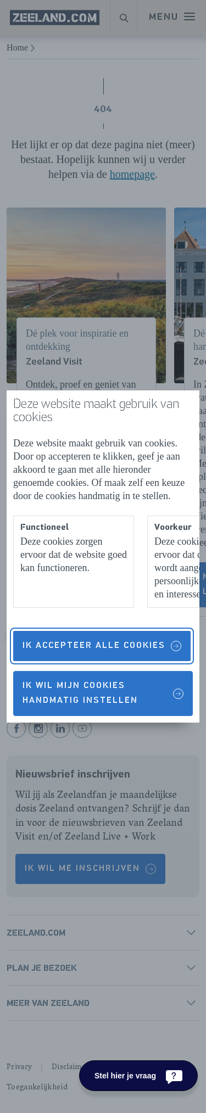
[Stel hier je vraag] (138, 1075)
